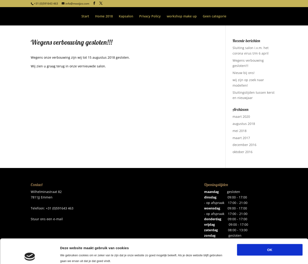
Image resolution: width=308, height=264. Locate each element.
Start (85, 16)
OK (269, 225)
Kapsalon (126, 16)
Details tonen (248, 255)
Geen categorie (214, 16)
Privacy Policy (150, 16)
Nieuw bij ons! (244, 73)
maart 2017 (241, 138)
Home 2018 (104, 16)
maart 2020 (241, 116)
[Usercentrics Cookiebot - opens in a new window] (30, 255)
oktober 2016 (243, 152)
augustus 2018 (244, 123)
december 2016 (244, 145)
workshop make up (182, 16)
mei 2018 (240, 131)
